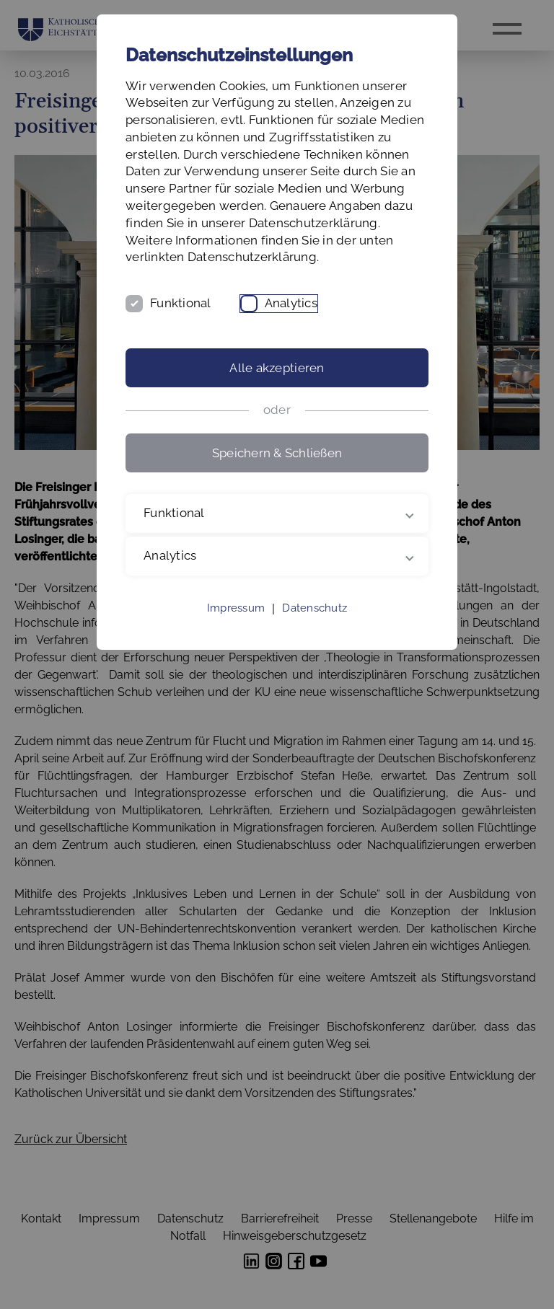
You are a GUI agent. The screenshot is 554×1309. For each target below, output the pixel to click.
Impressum (236, 607)
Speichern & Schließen (277, 453)
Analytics (291, 303)
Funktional (180, 303)
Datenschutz (314, 607)
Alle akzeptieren (276, 368)
